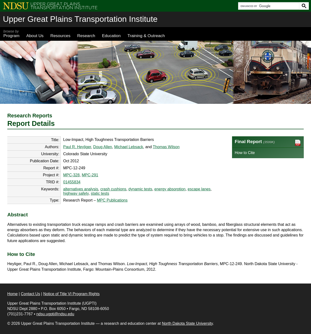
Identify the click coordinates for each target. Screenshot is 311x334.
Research (86, 35)
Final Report (268, 143)
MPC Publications (112, 200)
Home (12, 294)
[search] (268, 6)
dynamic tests (140, 189)
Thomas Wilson (166, 147)
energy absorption (169, 189)
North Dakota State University (187, 323)
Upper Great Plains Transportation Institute (80, 19)
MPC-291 (90, 175)
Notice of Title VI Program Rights (71, 294)
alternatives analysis (80, 189)
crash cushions (113, 189)
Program (11, 33)
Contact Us (30, 294)
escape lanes (199, 189)
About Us (34, 35)
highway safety (76, 193)
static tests (100, 193)
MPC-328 (71, 175)
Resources (60, 35)
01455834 (71, 182)
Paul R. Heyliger (77, 147)
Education (111, 35)
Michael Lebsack (128, 147)
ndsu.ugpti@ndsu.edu (55, 314)
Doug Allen (102, 147)
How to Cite (245, 153)
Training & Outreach (146, 35)
